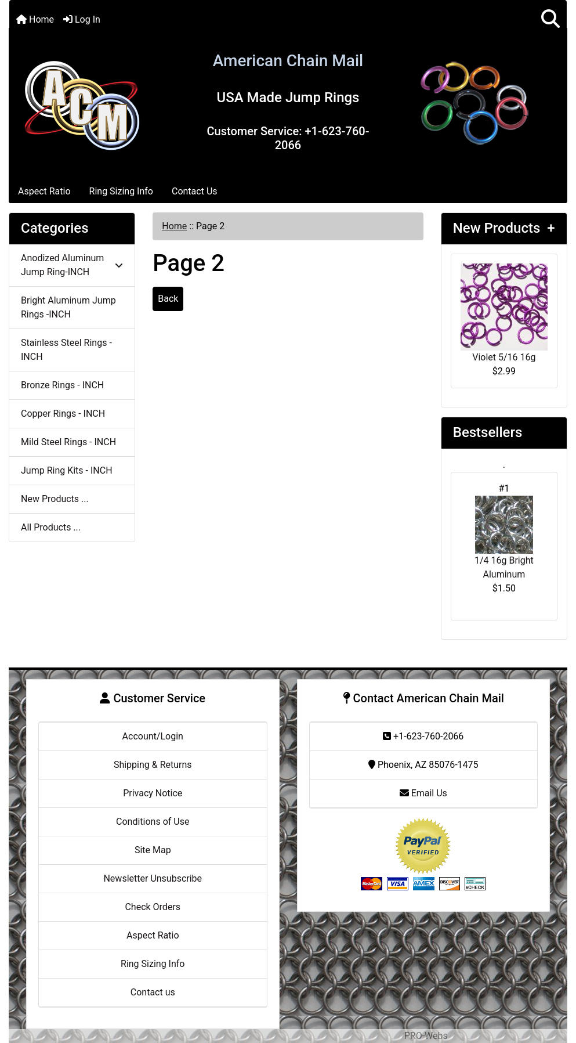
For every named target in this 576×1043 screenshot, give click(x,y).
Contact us (153, 992)
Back (168, 298)
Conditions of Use (152, 821)
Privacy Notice (152, 793)
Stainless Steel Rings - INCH (66, 349)
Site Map (153, 850)
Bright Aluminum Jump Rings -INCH (68, 307)
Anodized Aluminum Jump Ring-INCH (72, 264)
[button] (550, 19)
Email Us (423, 793)
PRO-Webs (426, 1035)
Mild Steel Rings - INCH (68, 441)
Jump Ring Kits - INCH (67, 470)
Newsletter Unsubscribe (152, 878)
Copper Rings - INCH (63, 413)
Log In (81, 19)
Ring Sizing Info (121, 191)
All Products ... (51, 527)
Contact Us (195, 191)
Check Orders (152, 906)
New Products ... (55, 498)
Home (35, 19)
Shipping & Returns (153, 764)
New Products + (504, 228)
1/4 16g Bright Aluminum (504, 538)
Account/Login (152, 736)
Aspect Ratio (44, 191)
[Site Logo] (82, 103)
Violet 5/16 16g (504, 313)
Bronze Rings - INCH (62, 385)
